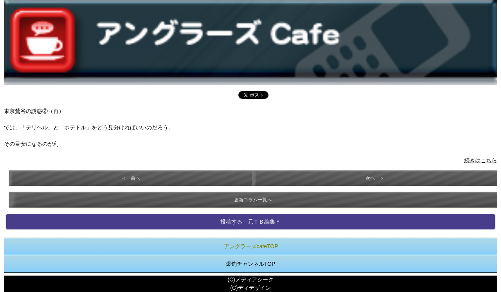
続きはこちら (480, 160)
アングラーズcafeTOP (251, 246)
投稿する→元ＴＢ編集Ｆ (250, 222)
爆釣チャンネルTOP (251, 264)
